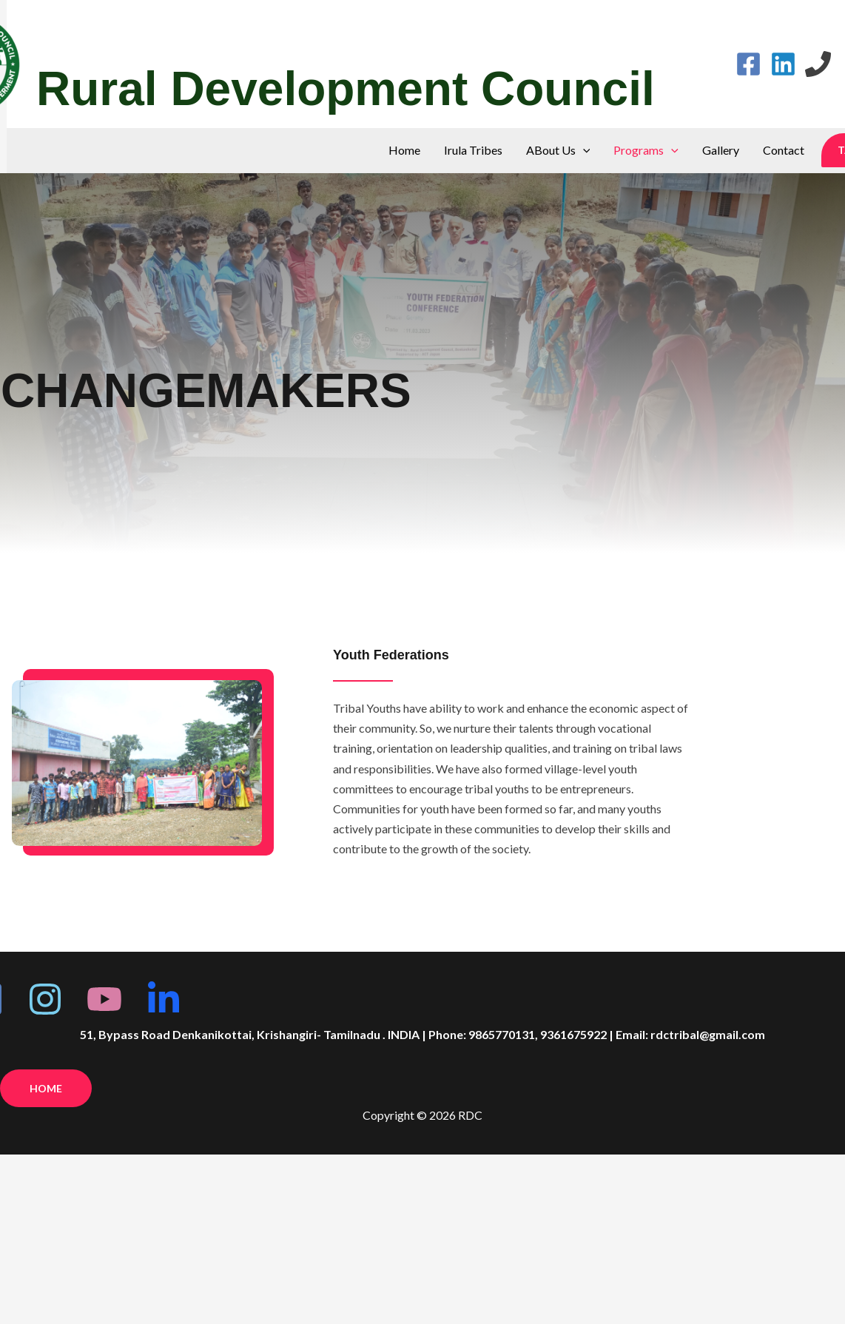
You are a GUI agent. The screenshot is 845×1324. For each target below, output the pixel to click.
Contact (783, 150)
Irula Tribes (473, 150)
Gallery (720, 150)
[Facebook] (748, 64)
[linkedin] (163, 999)
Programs (646, 150)
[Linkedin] (783, 64)
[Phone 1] (818, 64)
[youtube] (104, 999)
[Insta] (45, 999)
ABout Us (558, 150)
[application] (583, 150)
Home (404, 150)
